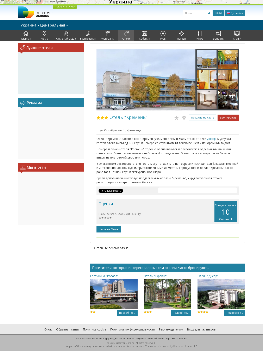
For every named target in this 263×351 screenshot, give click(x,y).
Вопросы (218, 35)
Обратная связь (67, 329)
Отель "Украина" (156, 276)
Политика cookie (94, 329)
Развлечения (88, 35)
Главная (26, 35)
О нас (48, 329)
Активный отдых (66, 35)
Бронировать (228, 117)
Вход (218, 13)
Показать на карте (202, 117)
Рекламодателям (171, 329)
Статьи (237, 35)
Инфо (199, 35)
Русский (235, 13)
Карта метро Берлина (176, 338)
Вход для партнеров (201, 329)
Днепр (211, 139)
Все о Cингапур (99, 338)
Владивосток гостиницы (122, 338)
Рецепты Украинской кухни (150, 338)
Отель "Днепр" (208, 276)
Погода (181, 35)
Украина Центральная (44, 25)
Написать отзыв (108, 229)
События (144, 35)
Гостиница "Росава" (104, 276)
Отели (126, 35)
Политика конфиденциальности (132, 329)
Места (44, 35)
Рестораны (107, 35)
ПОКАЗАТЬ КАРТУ (65, 6)
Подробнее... (127, 313)
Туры (163, 35)
